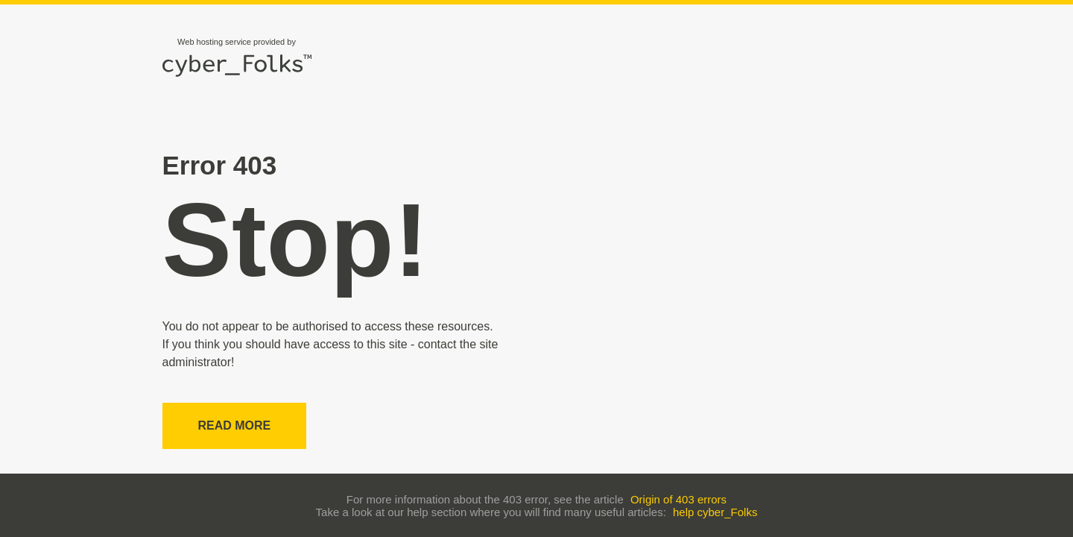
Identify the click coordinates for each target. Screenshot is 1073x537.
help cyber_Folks (715, 512)
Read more (234, 425)
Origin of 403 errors (678, 499)
